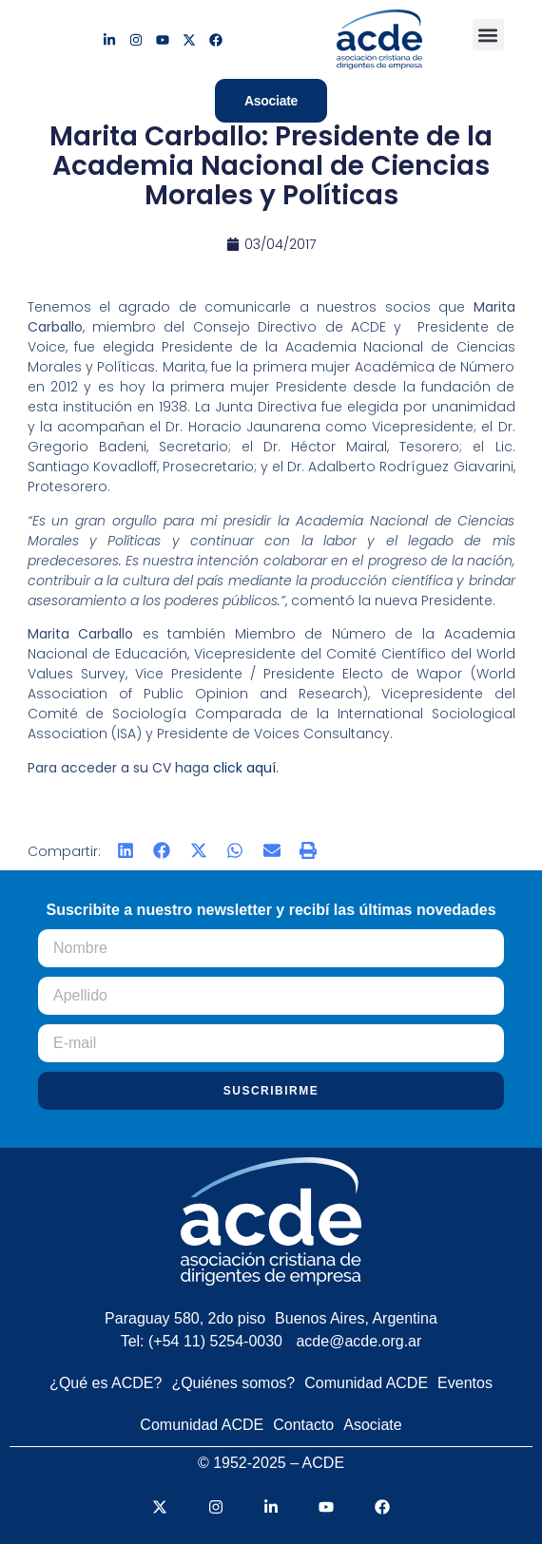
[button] (488, 34)
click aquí (244, 767)
